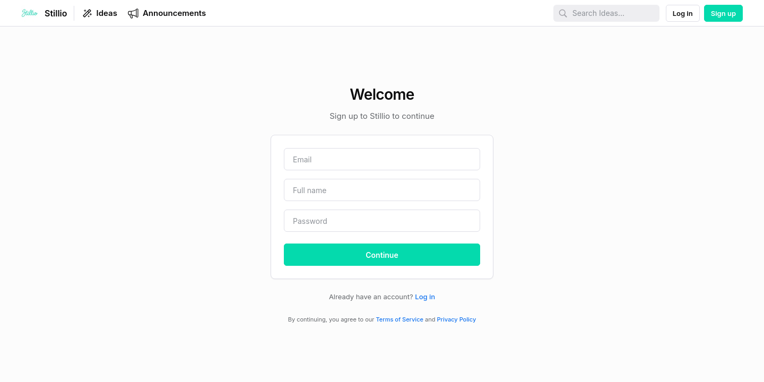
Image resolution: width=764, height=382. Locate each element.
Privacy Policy (456, 319)
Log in (425, 296)
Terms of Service (399, 319)
